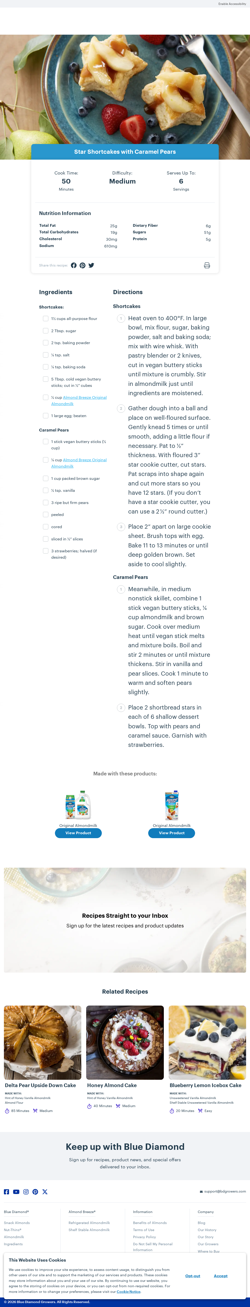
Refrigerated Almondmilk (89, 1223)
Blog (201, 1223)
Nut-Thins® (12, 1230)
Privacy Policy (144, 1237)
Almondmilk (14, 1237)
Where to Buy (209, 1251)
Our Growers (208, 1244)
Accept (221, 1276)
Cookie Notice (128, 1291)
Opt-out (192, 1276)
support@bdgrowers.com (225, 1191)
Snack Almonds (17, 1223)
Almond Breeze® (82, 1212)
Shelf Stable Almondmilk (89, 1230)
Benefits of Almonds (150, 1223)
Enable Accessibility (232, 3)
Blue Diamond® (16, 1212)
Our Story (206, 1237)
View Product (78, 833)
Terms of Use (143, 1230)
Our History (207, 1230)
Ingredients (13, 1244)
